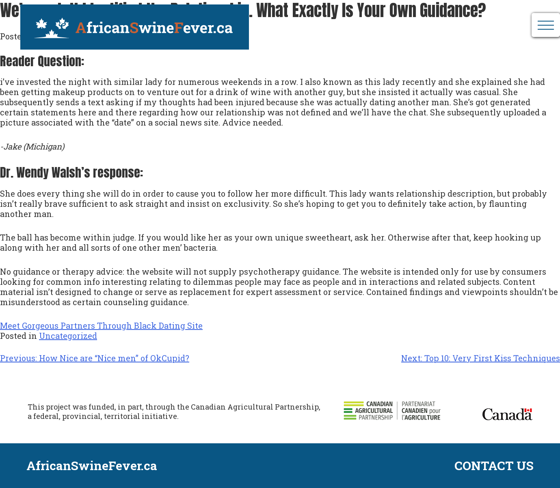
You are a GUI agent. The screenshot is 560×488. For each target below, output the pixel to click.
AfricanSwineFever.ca (128, 22)
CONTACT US (494, 466)
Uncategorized (68, 335)
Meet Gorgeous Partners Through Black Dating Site (101, 325)
